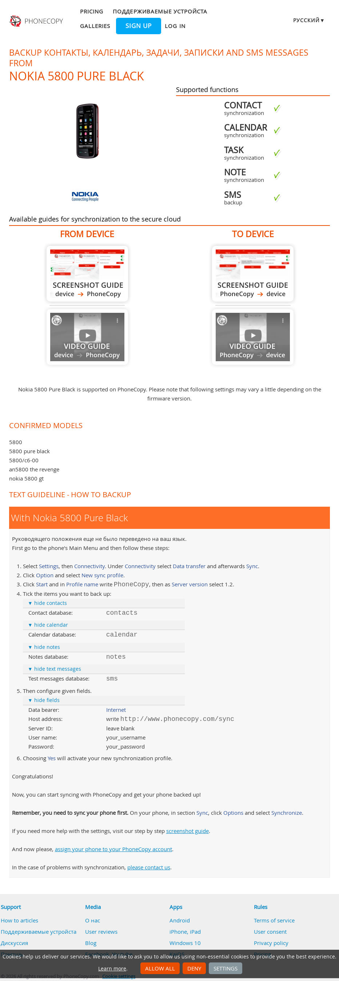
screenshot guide (187, 830)
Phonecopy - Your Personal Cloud (36, 21)
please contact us (148, 867)
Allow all (160, 968)
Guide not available (87, 337)
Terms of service (274, 920)
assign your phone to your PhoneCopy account (113, 849)
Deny (194, 968)
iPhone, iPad (185, 931)
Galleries (95, 25)
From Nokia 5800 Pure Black (87, 274)
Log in (175, 25)
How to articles (19, 920)
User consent (270, 931)
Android (180, 920)
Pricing (91, 11)
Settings (226, 968)
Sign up (138, 26)
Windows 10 (185, 942)
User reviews (101, 931)
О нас (92, 920)
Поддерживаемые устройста (160, 11)
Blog (90, 942)
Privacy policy (271, 942)
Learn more (112, 968)
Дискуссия (14, 942)
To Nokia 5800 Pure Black (253, 274)
